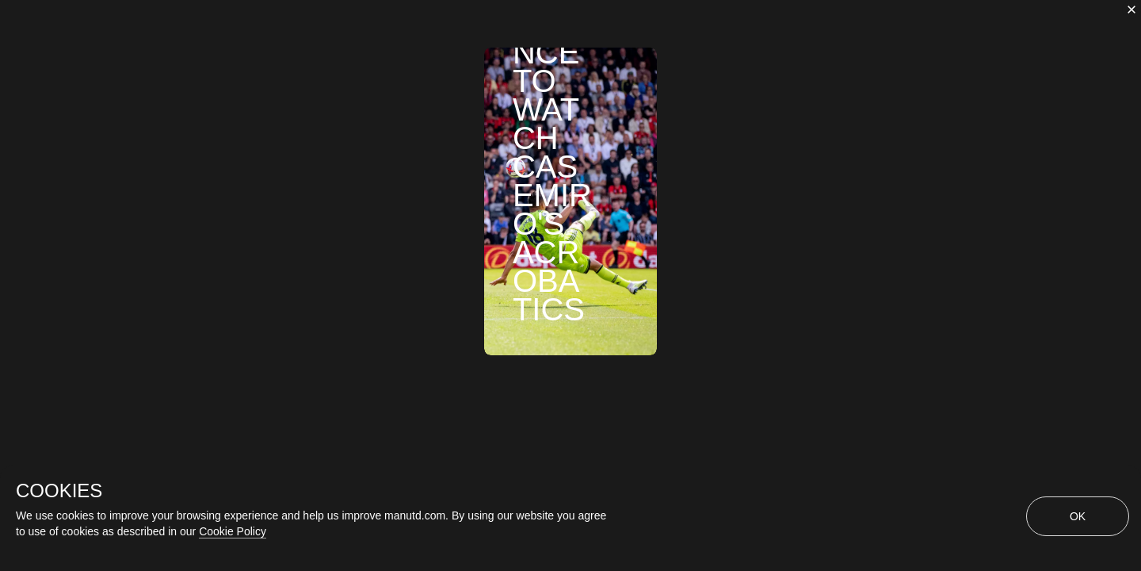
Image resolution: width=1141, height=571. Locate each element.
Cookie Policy (232, 531)
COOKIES (59, 490)
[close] (1131, 9)
